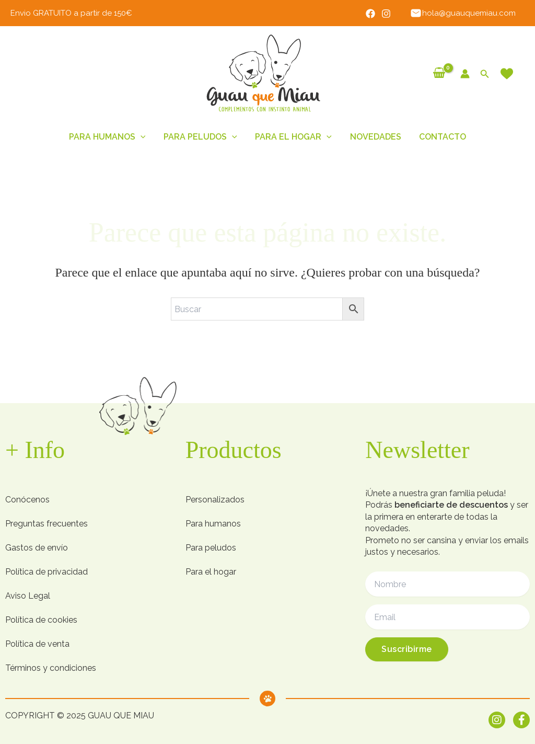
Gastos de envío (36, 548)
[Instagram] (387, 13)
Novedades (374, 137)
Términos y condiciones (50, 668)
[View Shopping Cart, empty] (439, 73)
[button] (485, 74)
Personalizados (215, 500)
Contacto (439, 137)
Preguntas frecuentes (46, 524)
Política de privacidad (46, 572)
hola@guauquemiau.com (464, 13)
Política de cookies (41, 620)
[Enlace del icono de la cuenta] (465, 73)
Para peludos (210, 548)
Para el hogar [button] (293, 137)
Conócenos (27, 500)
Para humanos (213, 524)
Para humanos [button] (110, 137)
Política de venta (37, 644)
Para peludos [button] (202, 137)
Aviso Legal (27, 596)
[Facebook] (372, 13)
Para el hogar (210, 572)
